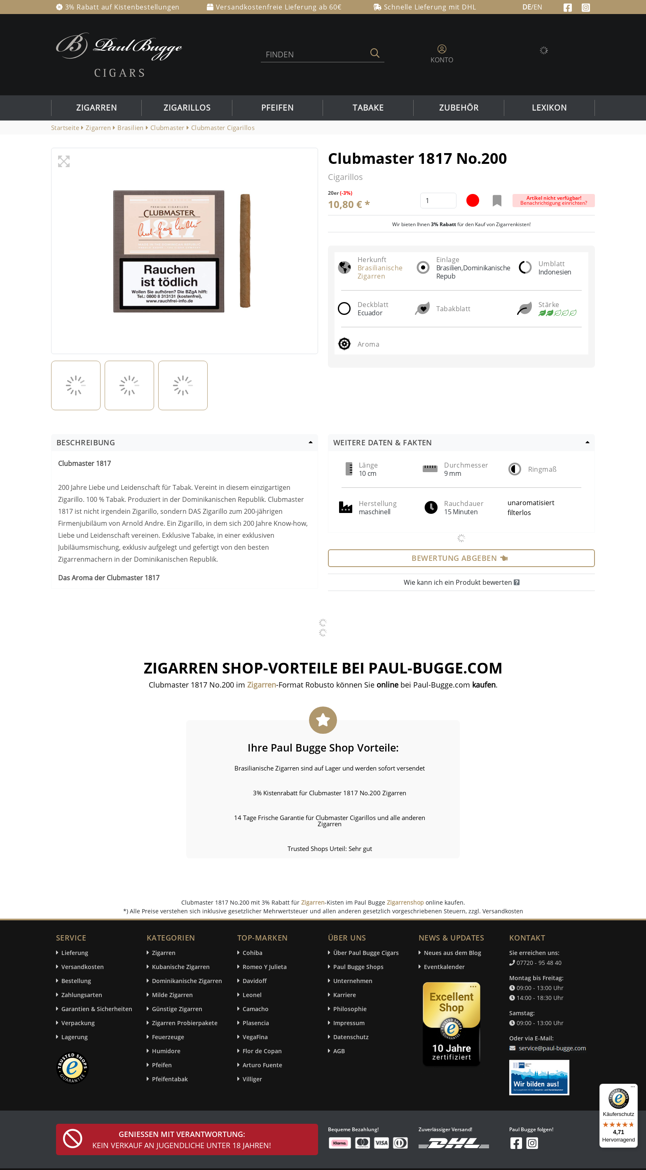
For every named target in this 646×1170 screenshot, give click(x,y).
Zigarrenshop (405, 902)
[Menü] (633, 1089)
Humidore (166, 1051)
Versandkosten (82, 967)
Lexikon (549, 107)
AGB (339, 1051)
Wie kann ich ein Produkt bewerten (462, 582)
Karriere (344, 995)
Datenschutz (351, 1037)
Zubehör (459, 107)
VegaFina (255, 1037)
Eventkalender (444, 967)
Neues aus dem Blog (452, 953)
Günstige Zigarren (177, 1009)
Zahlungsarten (81, 995)
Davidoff (255, 981)
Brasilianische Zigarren (380, 272)
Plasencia (256, 1023)
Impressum (349, 1023)
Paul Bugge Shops (358, 967)
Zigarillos (187, 107)
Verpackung (78, 1023)
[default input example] (438, 200)
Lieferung (74, 953)
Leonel (252, 995)
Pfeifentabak (170, 1079)
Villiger (252, 1079)
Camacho (256, 1009)
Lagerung (74, 1037)
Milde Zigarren (172, 995)
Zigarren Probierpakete (185, 1023)
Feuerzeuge (168, 1037)
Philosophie (350, 1009)
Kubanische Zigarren (181, 967)
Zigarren (96, 107)
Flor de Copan (262, 1051)
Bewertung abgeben (460, 558)
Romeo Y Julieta (265, 967)
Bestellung (76, 981)
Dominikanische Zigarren (187, 981)
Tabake (368, 107)
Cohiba (252, 953)
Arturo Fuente (262, 1065)
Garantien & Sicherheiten (96, 1009)
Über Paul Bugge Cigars (366, 953)
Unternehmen (352, 981)
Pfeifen (277, 107)
